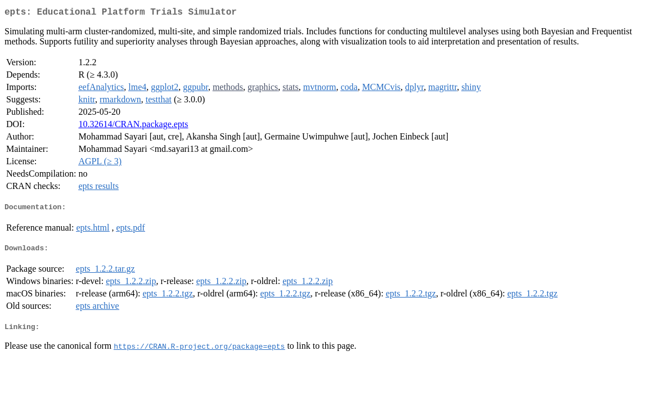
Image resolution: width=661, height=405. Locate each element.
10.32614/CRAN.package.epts (133, 126)
